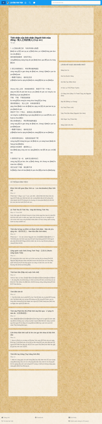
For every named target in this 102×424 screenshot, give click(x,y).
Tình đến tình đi (16, 292)
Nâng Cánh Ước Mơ (67, 125)
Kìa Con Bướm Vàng (67, 76)
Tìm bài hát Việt (8, 421)
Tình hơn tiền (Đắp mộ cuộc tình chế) (24, 272)
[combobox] (76, 3)
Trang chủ (6, 417)
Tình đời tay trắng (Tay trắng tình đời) (25, 354)
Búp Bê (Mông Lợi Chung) (69, 101)
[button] (3, 2)
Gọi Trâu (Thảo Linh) (67, 107)
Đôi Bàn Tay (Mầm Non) (68, 82)
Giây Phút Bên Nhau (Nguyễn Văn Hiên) (73, 113)
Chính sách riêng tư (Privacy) (79, 421)
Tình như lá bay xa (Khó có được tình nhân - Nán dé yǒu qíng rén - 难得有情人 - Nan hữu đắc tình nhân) (32, 230)
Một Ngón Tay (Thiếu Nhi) (69, 119)
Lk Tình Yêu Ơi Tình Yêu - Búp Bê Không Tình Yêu (29, 210)
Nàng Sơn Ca (65, 70)
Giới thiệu (73, 417)
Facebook (40, 417)
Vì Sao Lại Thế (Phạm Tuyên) (70, 88)
